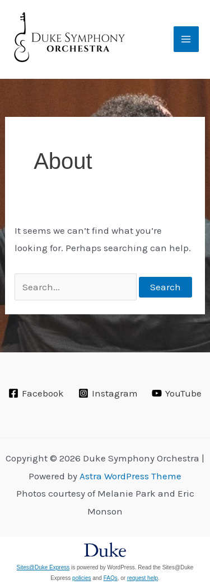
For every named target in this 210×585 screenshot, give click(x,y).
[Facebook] (36, 393)
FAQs (111, 578)
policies (81, 578)
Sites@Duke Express (43, 567)
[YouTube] (177, 393)
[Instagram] (108, 393)
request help (142, 578)
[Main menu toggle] (186, 39)
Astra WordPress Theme (130, 476)
